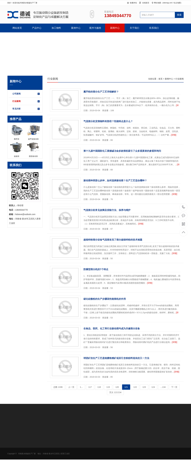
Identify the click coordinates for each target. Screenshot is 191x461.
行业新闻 (26, 101)
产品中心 (36, 28)
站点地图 (177, 3)
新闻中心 (115, 28)
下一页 (174, 387)
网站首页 (17, 28)
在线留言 (145, 3)
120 (117, 387)
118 (99, 387)
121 (126, 387)
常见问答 (26, 108)
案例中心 (76, 28)
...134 (163, 387)
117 (90, 387)
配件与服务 (95, 28)
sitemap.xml (167, 3)
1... (81, 387)
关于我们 (134, 28)
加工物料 (56, 28)
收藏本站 (133, 3)
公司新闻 (26, 93)
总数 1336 (58, 387)
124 (153, 387)
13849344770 (183, 207)
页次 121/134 (115, 392)
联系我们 (154, 28)
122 (135, 387)
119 (108, 387)
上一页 (71, 387)
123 (144, 387)
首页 (160, 79)
